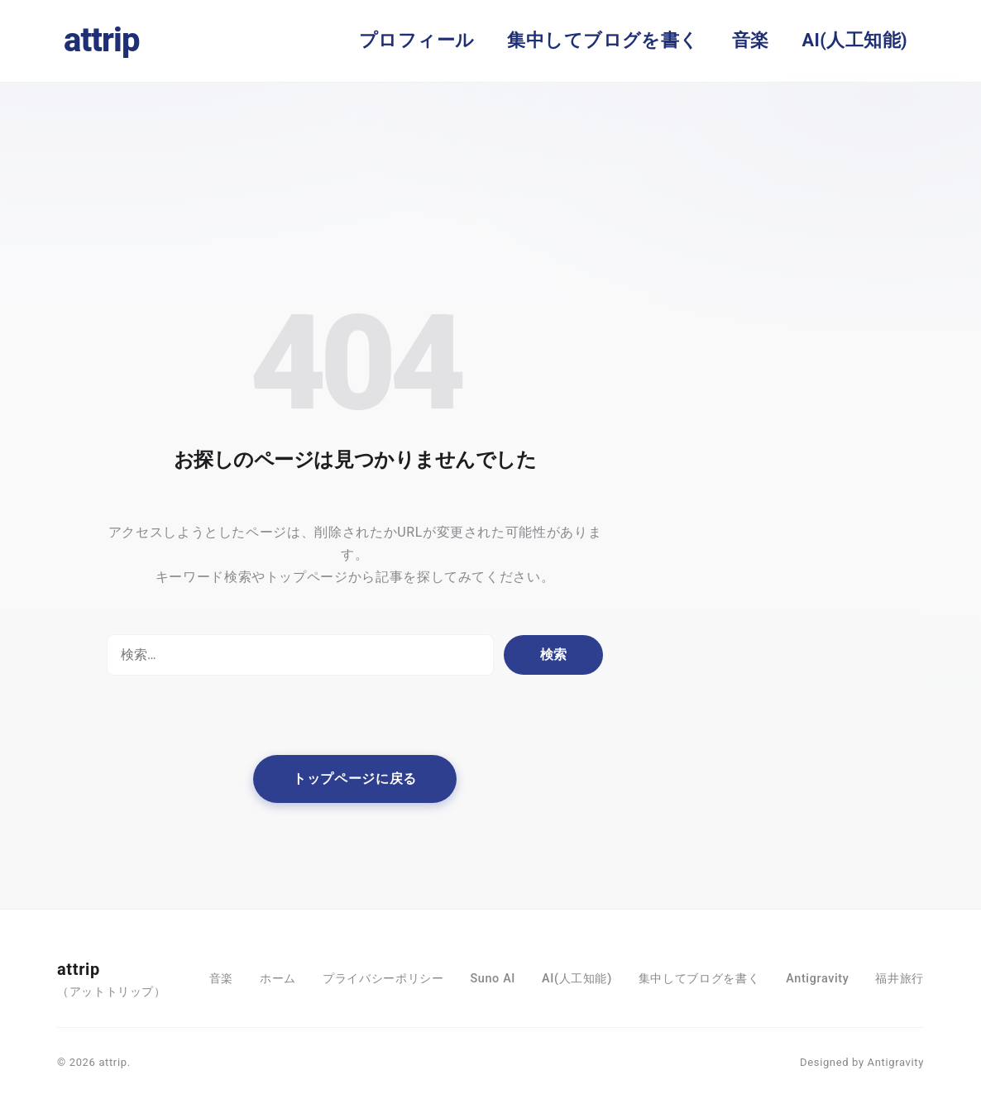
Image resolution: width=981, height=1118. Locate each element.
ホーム (278, 979)
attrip (102, 40)
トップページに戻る (355, 778)
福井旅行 (899, 979)
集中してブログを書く (602, 40)
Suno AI (492, 979)
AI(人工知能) (854, 40)
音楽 (750, 40)
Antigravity (817, 979)
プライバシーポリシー (383, 979)
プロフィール (417, 40)
